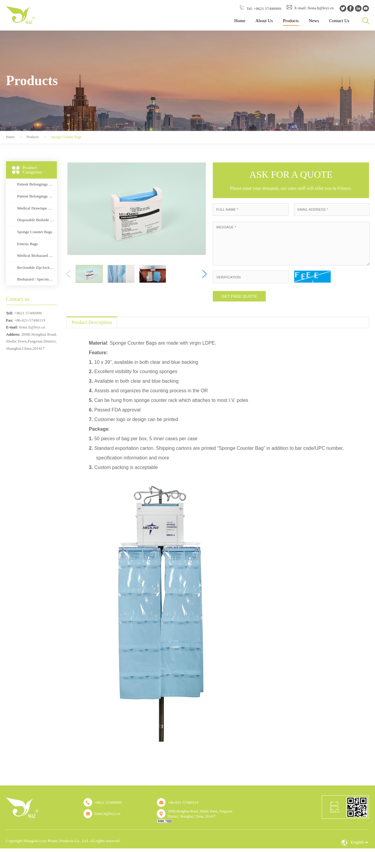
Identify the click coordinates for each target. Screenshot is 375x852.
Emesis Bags (27, 244)
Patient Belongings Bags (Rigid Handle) (35, 196)
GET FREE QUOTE (239, 296)
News (314, 20)
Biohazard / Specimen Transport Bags (35, 279)
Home (239, 20)
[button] (204, 273)
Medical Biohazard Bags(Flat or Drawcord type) (35, 255)
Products (291, 20)
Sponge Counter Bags (66, 137)
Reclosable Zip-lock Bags (35, 267)
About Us (264, 20)
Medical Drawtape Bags (35, 208)
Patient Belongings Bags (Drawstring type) (35, 184)
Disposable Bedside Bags (35, 220)
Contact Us (339, 20)
